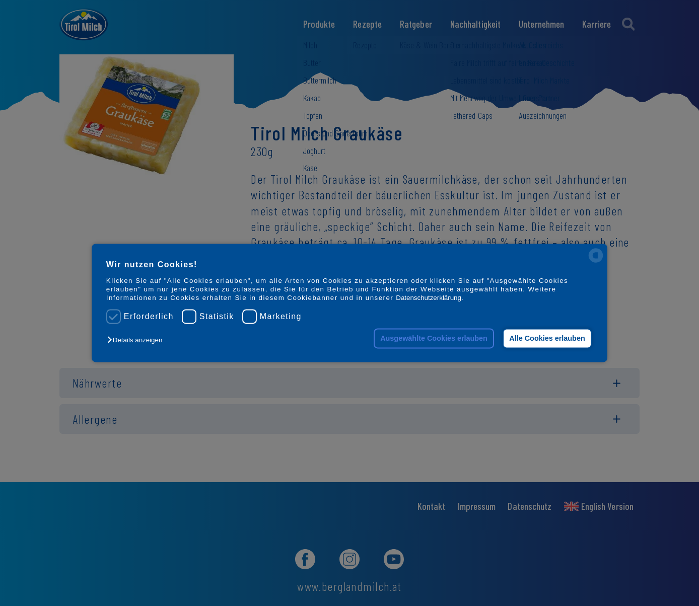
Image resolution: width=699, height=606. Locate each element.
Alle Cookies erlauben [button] (547, 338)
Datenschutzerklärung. (429, 298)
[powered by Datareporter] (596, 262)
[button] (137, 340)
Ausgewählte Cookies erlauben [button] (433, 338)
